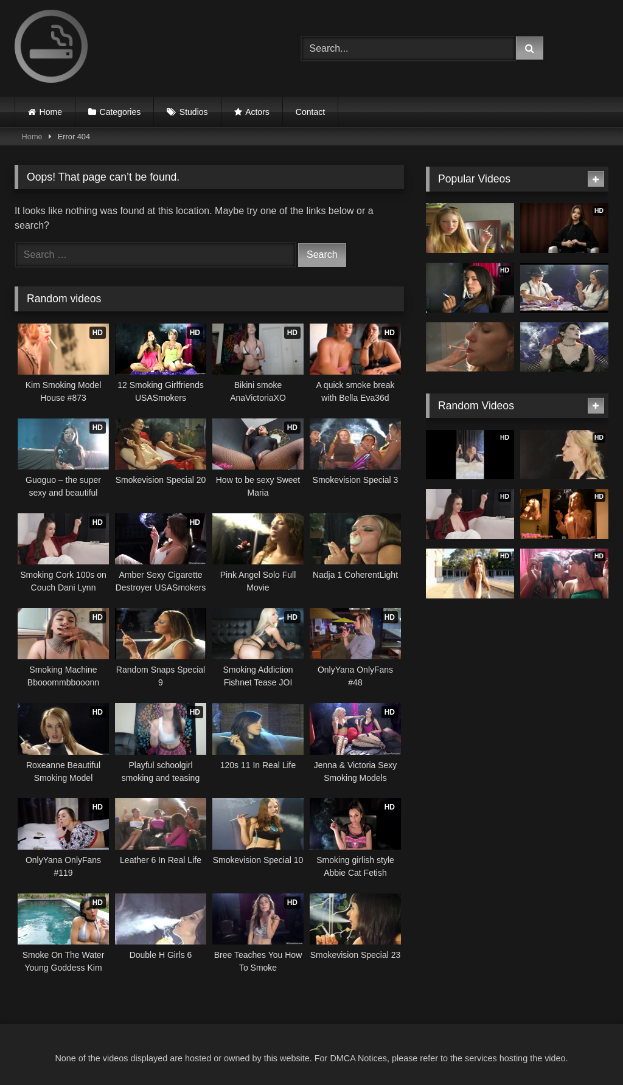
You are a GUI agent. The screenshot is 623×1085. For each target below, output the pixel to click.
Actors (257, 112)
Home (51, 112)
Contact (310, 112)
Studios (193, 112)
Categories (120, 112)
